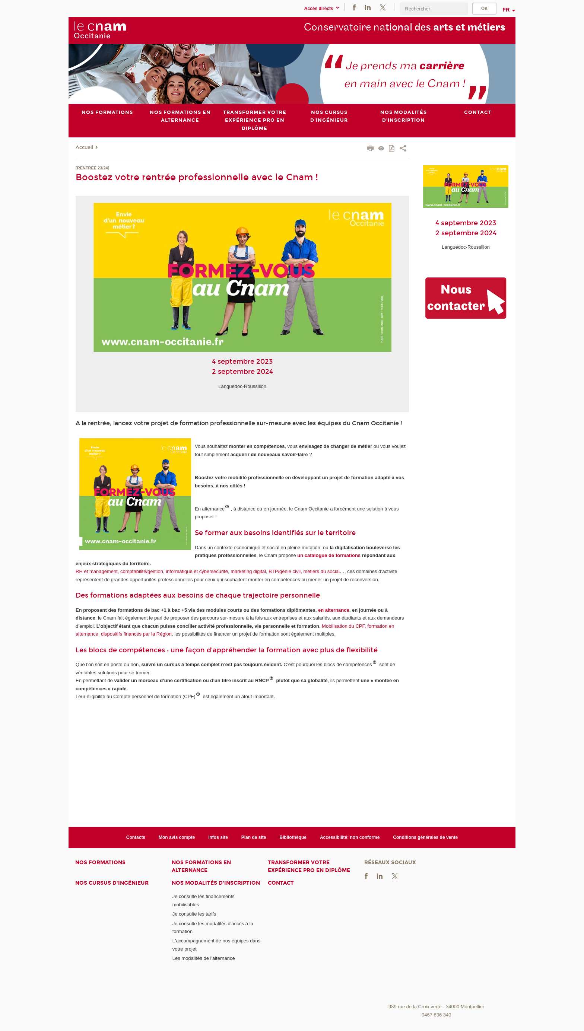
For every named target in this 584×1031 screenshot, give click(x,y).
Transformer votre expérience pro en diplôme (309, 866)
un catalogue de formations (329, 555)
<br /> (436, 944)
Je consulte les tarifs (194, 914)
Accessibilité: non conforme (350, 837)
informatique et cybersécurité (197, 571)
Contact (281, 883)
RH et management (97, 571)
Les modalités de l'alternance (203, 958)
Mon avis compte (177, 837)
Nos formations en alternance (201, 866)
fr (506, 10)
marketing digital (248, 571)
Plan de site (253, 837)
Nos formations (100, 862)
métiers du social (321, 571)
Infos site (218, 837)
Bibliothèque (293, 837)
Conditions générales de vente (425, 837)
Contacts (135, 837)
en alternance (333, 610)
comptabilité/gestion (141, 571)
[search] (433, 9)
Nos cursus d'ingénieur (112, 883)
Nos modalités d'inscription (216, 883)
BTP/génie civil (285, 571)
